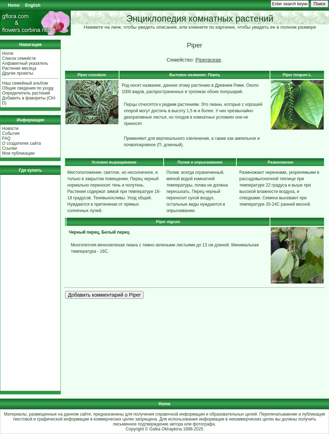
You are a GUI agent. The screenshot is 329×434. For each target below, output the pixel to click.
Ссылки (9, 148)
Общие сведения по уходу (28, 88)
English (32, 5)
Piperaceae (208, 60)
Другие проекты (17, 73)
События (11, 133)
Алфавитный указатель (25, 63)
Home (13, 5)
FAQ (6, 138)
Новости (10, 128)
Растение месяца (19, 68)
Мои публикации (18, 153)
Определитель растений (26, 93)
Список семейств (19, 58)
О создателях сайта (21, 143)
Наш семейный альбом (25, 83)
